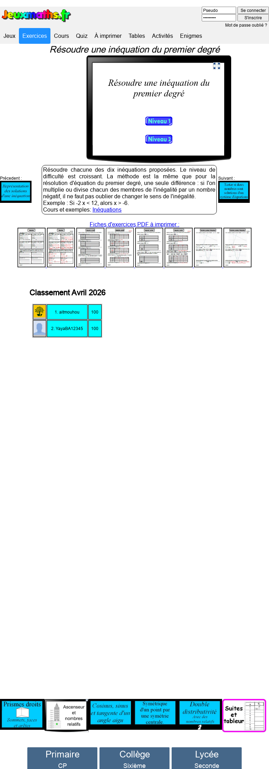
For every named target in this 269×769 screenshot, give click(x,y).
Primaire (63, 747)
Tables (137, 36)
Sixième (134, 758)
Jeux (9, 36)
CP (62, 758)
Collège (134, 747)
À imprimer (108, 36)
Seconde (206, 758)
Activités (162, 36)
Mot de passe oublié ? (246, 25)
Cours (61, 36)
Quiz (82, 36)
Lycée (207, 747)
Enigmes (191, 36)
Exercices (34, 36)
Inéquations (107, 202)
